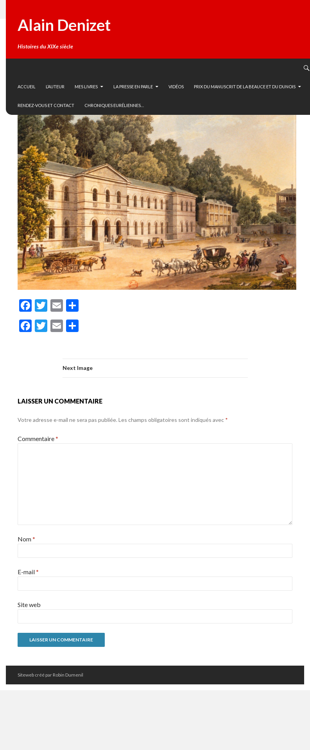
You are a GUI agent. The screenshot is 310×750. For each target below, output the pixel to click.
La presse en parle (133, 86)
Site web (29, 604)
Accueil (27, 86)
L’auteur (55, 86)
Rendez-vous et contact (46, 105)
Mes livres (86, 86)
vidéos (176, 86)
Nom (26, 539)
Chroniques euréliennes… (114, 105)
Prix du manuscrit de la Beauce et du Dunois (245, 86)
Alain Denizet (64, 25)
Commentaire (38, 438)
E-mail (28, 571)
